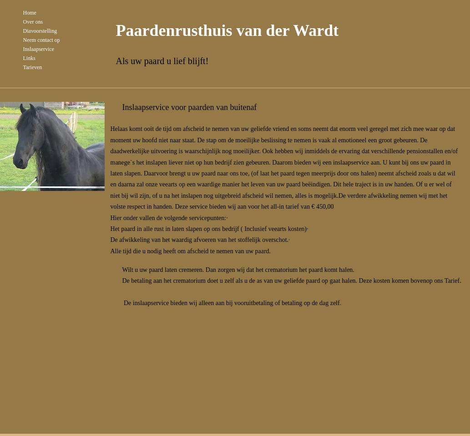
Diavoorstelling (40, 31)
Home (29, 13)
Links (29, 58)
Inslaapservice (39, 49)
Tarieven (32, 67)
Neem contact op (41, 40)
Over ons (33, 22)
